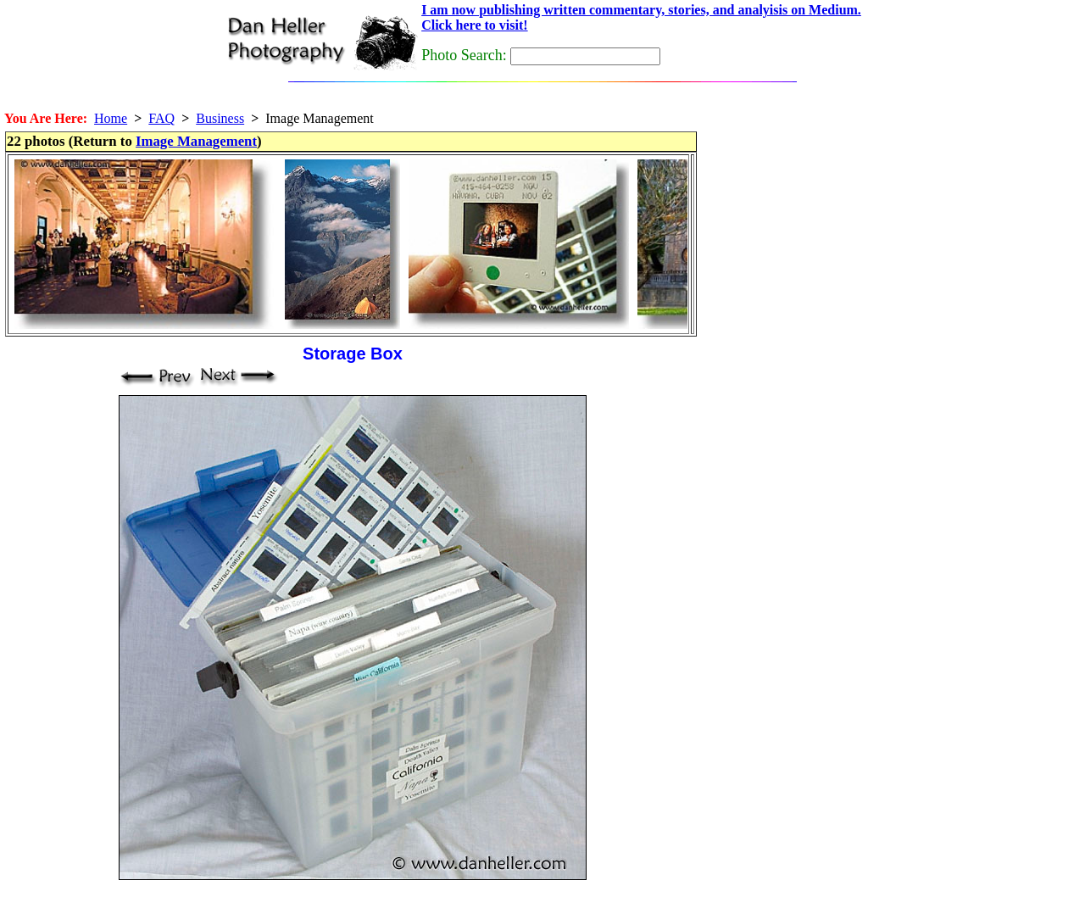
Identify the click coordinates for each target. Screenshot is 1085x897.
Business (220, 118)
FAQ (161, 118)
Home (110, 118)
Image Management (196, 141)
